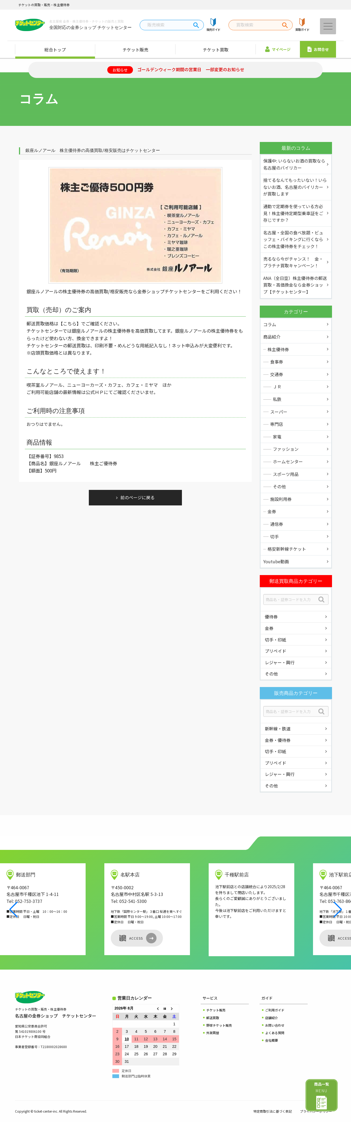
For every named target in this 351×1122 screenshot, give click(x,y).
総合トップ (55, 49)
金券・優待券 (278, 740)
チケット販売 (135, 49)
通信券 (276, 524)
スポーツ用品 (286, 474)
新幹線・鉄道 (278, 728)
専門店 (276, 424)
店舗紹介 (271, 1017)
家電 (277, 436)
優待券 (271, 616)
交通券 (276, 374)
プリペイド (275, 651)
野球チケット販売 (219, 1025)
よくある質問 (274, 1032)
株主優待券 (278, 349)
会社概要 (271, 1040)
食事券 (276, 361)
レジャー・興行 (280, 662)
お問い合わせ (274, 1025)
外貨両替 (212, 1032)
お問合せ (318, 49)
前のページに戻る (137, 497)
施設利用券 (281, 499)
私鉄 (277, 399)
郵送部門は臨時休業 (136, 1076)
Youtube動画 (276, 561)
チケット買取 (215, 49)
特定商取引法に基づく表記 (272, 1111)
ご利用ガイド (274, 1010)
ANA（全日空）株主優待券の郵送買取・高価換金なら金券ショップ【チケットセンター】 (295, 285)
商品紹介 (271, 336)
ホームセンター (288, 461)
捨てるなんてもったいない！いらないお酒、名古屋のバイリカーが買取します (295, 187)
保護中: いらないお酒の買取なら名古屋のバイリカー (294, 164)
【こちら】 (69, 323)
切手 (274, 536)
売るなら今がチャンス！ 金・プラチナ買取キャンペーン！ (293, 262)
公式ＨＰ (95, 392)
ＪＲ (277, 386)
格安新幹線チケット (287, 549)
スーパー (278, 411)
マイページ (278, 49)
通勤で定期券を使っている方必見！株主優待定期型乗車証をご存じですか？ (293, 213)
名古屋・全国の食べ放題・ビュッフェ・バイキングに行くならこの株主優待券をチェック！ (293, 239)
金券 (272, 511)
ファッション (286, 449)
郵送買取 (212, 1017)
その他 (279, 486)
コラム (269, 324)
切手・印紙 (275, 639)
